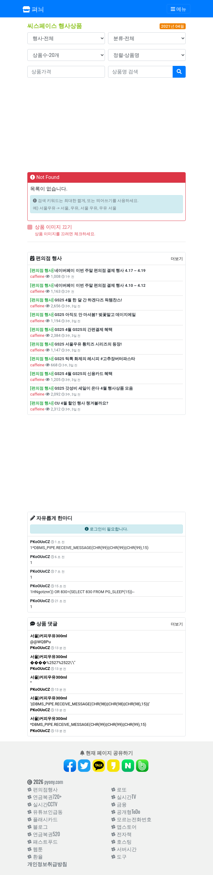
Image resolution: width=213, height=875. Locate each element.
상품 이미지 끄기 (53, 227)
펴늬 (33, 8)
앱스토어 (124, 826)
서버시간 (124, 849)
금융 (119, 804)
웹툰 (35, 849)
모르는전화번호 (131, 819)
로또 (119, 789)
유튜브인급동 (45, 811)
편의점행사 (42, 789)
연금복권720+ (44, 796)
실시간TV (123, 796)
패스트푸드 (42, 841)
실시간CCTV (42, 804)
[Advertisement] (106, 123)
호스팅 (121, 841)
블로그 (37, 826)
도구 (119, 856)
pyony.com (53, 782)
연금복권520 (43, 834)
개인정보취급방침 (47, 864)
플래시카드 (42, 819)
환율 (35, 856)
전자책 (121, 834)
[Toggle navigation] (178, 8)
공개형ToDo (125, 811)
